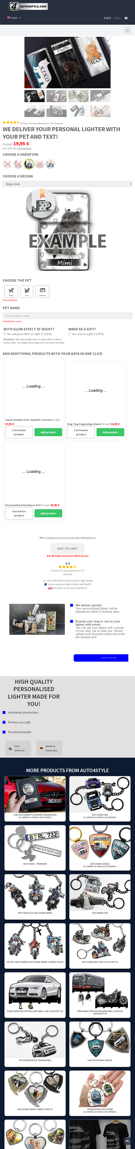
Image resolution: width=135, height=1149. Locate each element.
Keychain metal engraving (35, 1060)
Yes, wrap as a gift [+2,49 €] (86, 334)
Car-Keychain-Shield (100, 1060)
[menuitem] (14, 18)
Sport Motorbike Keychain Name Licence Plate (35, 961)
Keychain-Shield (99, 865)
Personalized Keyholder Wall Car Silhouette (35, 1011)
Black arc (18, 164)
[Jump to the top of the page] (127, 1141)
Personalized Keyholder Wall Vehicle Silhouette (100, 1012)
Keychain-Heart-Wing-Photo (35, 1109)
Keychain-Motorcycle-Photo (100, 961)
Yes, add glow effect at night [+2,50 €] (28, 334)
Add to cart (67, 548)
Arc (7, 164)
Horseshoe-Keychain (99, 1110)
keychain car (99, 816)
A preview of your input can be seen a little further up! (70, 537)
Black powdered (29, 164)
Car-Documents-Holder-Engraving (35, 816)
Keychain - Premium (35, 863)
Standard (50, 164)
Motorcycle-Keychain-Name (35, 912)
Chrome (39, 164)
